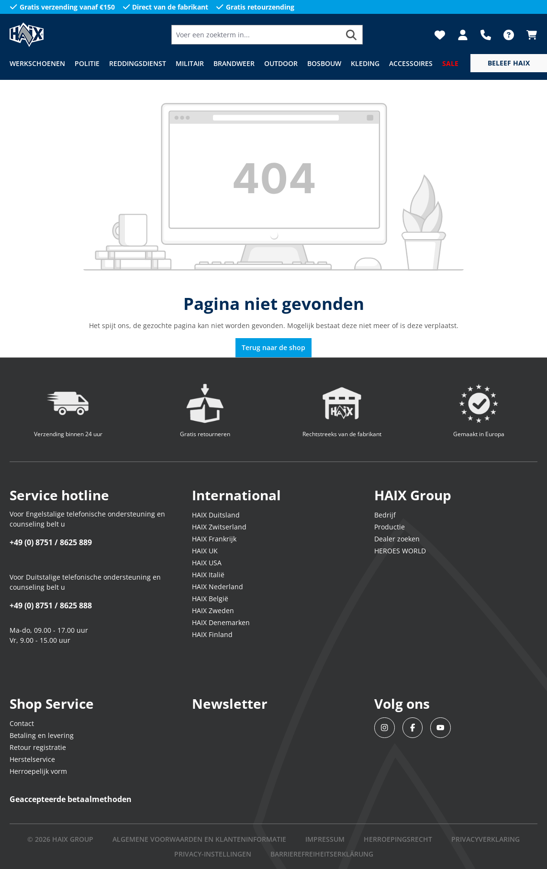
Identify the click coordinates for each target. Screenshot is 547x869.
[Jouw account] (462, 34)
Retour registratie (38, 747)
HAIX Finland (212, 634)
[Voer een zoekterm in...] (256, 34)
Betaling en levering (42, 735)
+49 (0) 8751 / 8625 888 (51, 605)
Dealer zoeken (397, 538)
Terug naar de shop (273, 347)
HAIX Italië (208, 574)
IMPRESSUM (325, 839)
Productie (389, 526)
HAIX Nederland (217, 586)
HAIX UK (205, 550)
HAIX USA (207, 562)
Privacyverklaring (485, 839)
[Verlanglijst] (439, 34)
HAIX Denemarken (221, 622)
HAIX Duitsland (216, 514)
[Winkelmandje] (528, 34)
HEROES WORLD (400, 550)
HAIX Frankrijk (214, 538)
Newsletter (230, 703)
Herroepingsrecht (398, 839)
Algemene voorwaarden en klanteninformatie (199, 839)
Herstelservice (32, 759)
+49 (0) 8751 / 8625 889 (51, 542)
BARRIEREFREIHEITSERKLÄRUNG (321, 853)
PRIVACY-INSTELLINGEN (212, 853)
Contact (22, 723)
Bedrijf (385, 514)
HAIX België (210, 598)
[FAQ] (508, 34)
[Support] (485, 34)
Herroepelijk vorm (38, 771)
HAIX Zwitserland (219, 526)
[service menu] (508, 63)
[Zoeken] (351, 34)
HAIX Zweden (213, 610)
